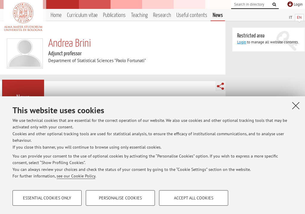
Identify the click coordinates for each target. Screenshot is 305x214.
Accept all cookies (193, 198)
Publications (114, 15)
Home (56, 15)
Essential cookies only (47, 198)
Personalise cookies (120, 198)
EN (299, 17)
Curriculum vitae (82, 15)
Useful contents (191, 15)
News (218, 15)
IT (290, 17)
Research (162, 15)
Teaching (139, 15)
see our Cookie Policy (76, 176)
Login (241, 42)
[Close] (296, 105)
